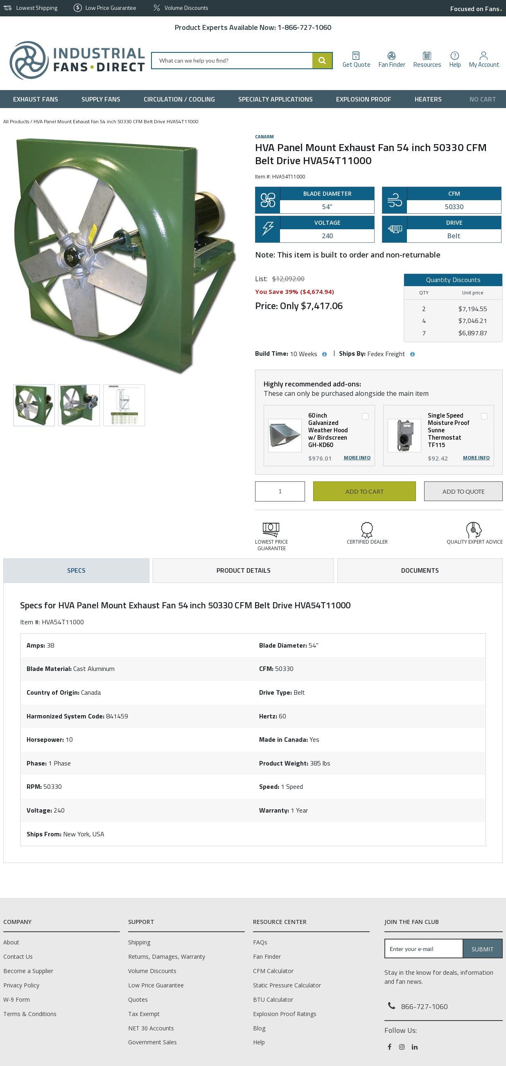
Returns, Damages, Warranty (166, 956)
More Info (357, 458)
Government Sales (152, 1042)
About (11, 942)
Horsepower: (45, 739)
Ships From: (44, 834)
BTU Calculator (273, 999)
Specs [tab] (76, 570)
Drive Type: (275, 692)
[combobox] (242, 60)
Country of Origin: (53, 692)
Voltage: (39, 810)
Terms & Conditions (29, 1014)
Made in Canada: (283, 739)
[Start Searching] (322, 60)
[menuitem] (37, 99)
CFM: (266, 668)
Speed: (269, 786)
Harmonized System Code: (65, 716)
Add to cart (365, 491)
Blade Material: (49, 668)
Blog (259, 1028)
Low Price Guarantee (156, 985)
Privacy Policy (21, 985)
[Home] (74, 60)
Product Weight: (283, 763)
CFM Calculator (273, 971)
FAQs (260, 942)
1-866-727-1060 (304, 27)
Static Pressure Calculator (287, 985)
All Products (16, 121)
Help (259, 1042)
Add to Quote (464, 491)
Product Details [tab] (244, 570)
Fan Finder (267, 956)
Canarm (264, 136)
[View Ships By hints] (412, 354)
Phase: (37, 763)
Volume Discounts (152, 971)
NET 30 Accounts (151, 1028)
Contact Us (18, 956)
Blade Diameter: (283, 645)
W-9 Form (16, 999)
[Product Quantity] (280, 491)
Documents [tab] (420, 570)
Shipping (139, 942)
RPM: (34, 786)
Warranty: (274, 810)
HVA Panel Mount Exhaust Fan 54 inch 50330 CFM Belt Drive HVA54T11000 (116, 121)
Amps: (36, 645)
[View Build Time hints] (324, 354)
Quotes (138, 999)
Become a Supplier (28, 971)
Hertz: (268, 716)
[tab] (253, 723)
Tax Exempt (144, 1014)
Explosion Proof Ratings (284, 1014)
